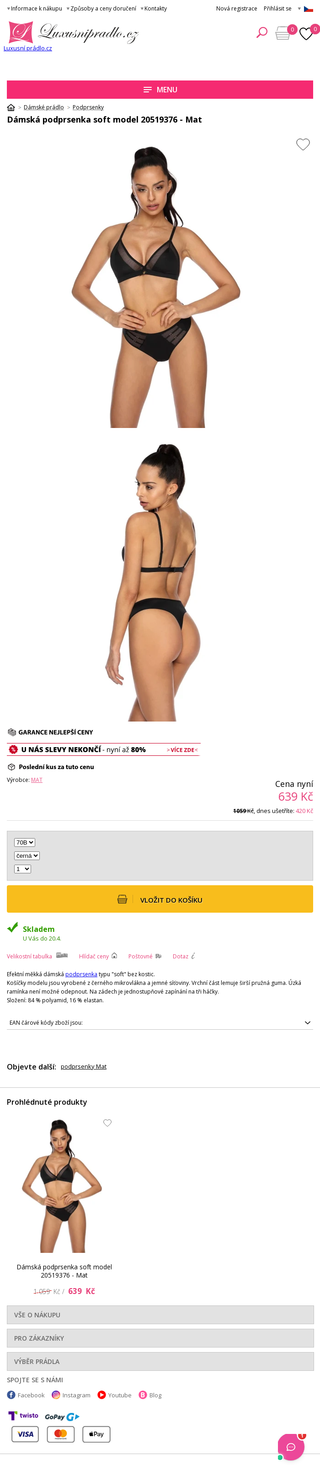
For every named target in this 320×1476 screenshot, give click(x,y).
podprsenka (81, 974)
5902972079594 (160, 1023)
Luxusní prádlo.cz (28, 48)
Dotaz (180, 956)
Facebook (31, 1395)
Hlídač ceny (94, 956)
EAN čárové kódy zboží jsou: (46, 1023)
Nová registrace (236, 8)
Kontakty (155, 8)
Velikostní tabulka (29, 956)
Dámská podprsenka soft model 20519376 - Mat (64, 1270)
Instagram (77, 1395)
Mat (37, 780)
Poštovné (140, 956)
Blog (155, 1395)
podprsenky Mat (84, 1066)
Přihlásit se (278, 8)
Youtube (120, 1395)
